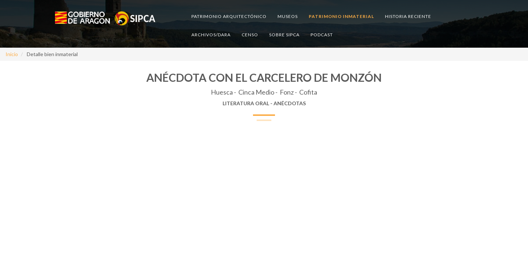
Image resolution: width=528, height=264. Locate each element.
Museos (288, 16)
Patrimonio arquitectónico (229, 16)
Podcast (322, 34)
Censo (250, 34)
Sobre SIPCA (284, 34)
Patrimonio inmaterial (341, 16)
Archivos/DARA (211, 34)
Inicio (12, 54)
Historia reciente (408, 16)
